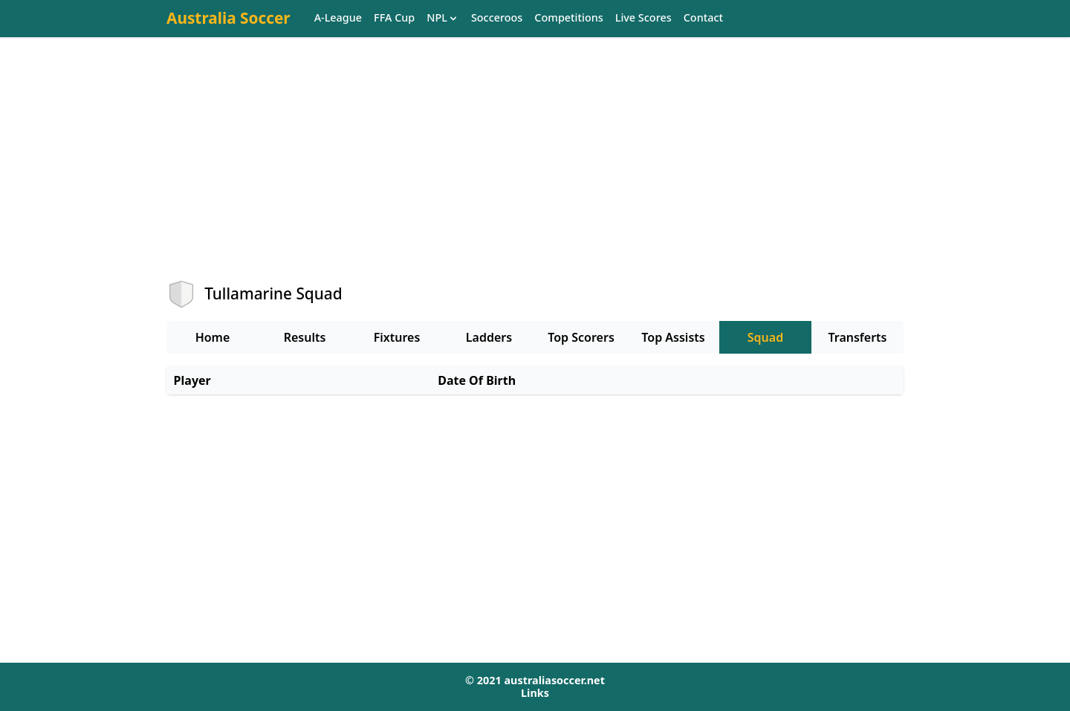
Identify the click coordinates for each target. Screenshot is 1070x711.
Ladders (489, 337)
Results (305, 337)
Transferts (857, 337)
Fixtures (397, 337)
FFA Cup (394, 18)
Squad (765, 337)
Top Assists (672, 337)
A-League (338, 18)
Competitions (568, 18)
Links (535, 693)
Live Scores (643, 18)
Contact (703, 18)
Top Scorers (581, 337)
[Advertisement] (535, 172)
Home (212, 337)
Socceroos (496, 18)
